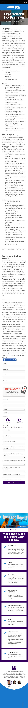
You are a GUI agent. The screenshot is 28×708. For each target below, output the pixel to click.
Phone (4, 380)
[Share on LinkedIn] (22, 2)
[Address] (14, 402)
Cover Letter (5, 425)
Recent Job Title (6, 430)
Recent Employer (6, 435)
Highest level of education (9, 441)
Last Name (5, 369)
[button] (10, 529)
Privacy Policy (10, 394)
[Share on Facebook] (20, 2)
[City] (14, 405)
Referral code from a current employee (12, 474)
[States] (14, 409)
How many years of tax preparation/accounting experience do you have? (13, 447)
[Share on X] (24, 2)
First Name (5, 363)
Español (17, 2)
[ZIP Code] (14, 413)
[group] (14, 520)
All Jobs (4, 2)
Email (4, 375)
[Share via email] (26, 2)
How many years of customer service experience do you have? (14, 454)
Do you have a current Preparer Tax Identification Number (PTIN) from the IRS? (14, 461)
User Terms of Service (15, 394)
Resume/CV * (6, 416)
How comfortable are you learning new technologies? (11, 468)
